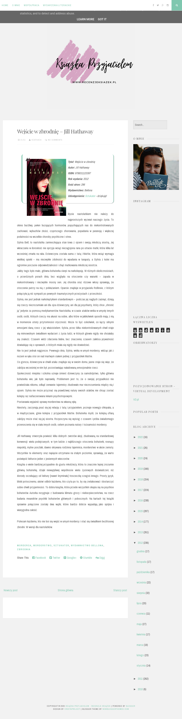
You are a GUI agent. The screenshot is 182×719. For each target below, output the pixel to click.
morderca (24, 545)
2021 (140, 448)
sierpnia (141, 593)
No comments (55, 140)
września (141, 582)
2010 (140, 689)
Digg (100, 558)
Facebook (39, 558)
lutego (140, 655)
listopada (141, 562)
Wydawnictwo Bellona (87, 545)
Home (5, 5)
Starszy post (120, 590)
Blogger (130, 706)
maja (139, 624)
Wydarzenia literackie (57, 5)
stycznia (141, 665)
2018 (140, 479)
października (143, 572)
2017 (140, 490)
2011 (140, 679)
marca (140, 645)
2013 (140, 532)
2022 (140, 437)
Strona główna (65, 590)
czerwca (141, 613)
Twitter (54, 558)
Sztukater (90, 196)
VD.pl (136, 399)
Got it (102, 19)
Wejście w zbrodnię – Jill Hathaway (55, 131)
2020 (140, 458)
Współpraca (31, 5)
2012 (140, 543)
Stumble (86, 558)
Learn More (85, 19)
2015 (140, 511)
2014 (140, 521)
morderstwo (42, 545)
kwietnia (141, 634)
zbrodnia (24, 549)
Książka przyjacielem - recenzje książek (88, 706)
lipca (139, 603)
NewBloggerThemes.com (116, 709)
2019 (140, 469)
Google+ (70, 558)
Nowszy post (11, 590)
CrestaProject (72, 709)
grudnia (140, 551)
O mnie (16, 5)
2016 (140, 500)
